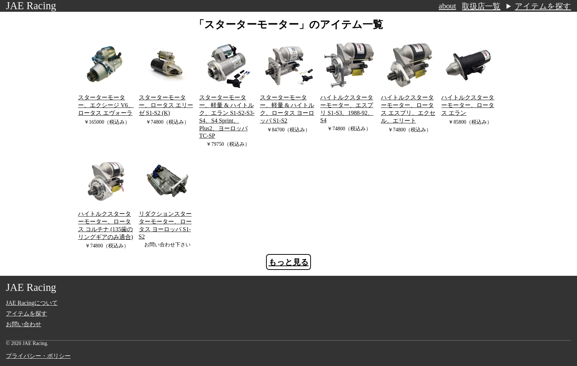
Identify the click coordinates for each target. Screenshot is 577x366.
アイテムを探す (543, 6)
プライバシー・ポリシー (38, 356)
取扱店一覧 (481, 6)
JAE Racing (31, 5)
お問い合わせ (23, 324)
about (447, 5)
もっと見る (289, 262)
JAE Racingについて (32, 303)
